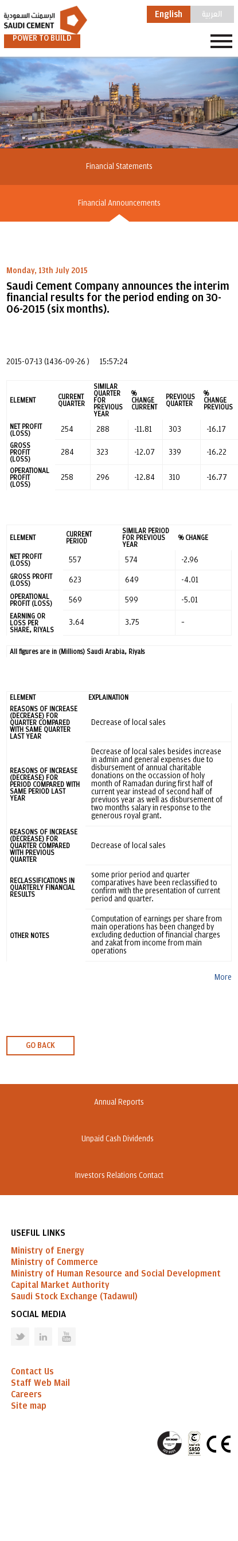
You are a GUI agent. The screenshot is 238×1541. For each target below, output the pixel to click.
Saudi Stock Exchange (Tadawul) (74, 1296)
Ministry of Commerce (54, 1262)
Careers (26, 1394)
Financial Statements (119, 167)
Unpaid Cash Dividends (119, 1139)
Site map (28, 1405)
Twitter (11, 1327)
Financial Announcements (119, 203)
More (223, 978)
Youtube (59, 1327)
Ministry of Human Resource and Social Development (116, 1273)
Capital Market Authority (60, 1285)
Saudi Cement (45, 20)
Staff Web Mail (40, 1383)
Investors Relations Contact (119, 1176)
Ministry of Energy (47, 1250)
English (168, 14)
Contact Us (32, 1371)
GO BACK (40, 1046)
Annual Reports (119, 1102)
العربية (212, 13)
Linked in (35, 1327)
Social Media (38, 1314)
